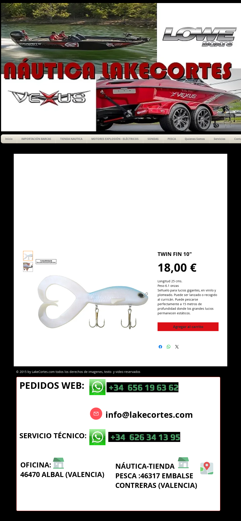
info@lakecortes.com (149, 414)
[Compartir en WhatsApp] (168, 346)
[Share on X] (177, 346)
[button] (153, 138)
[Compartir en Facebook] (160, 346)
